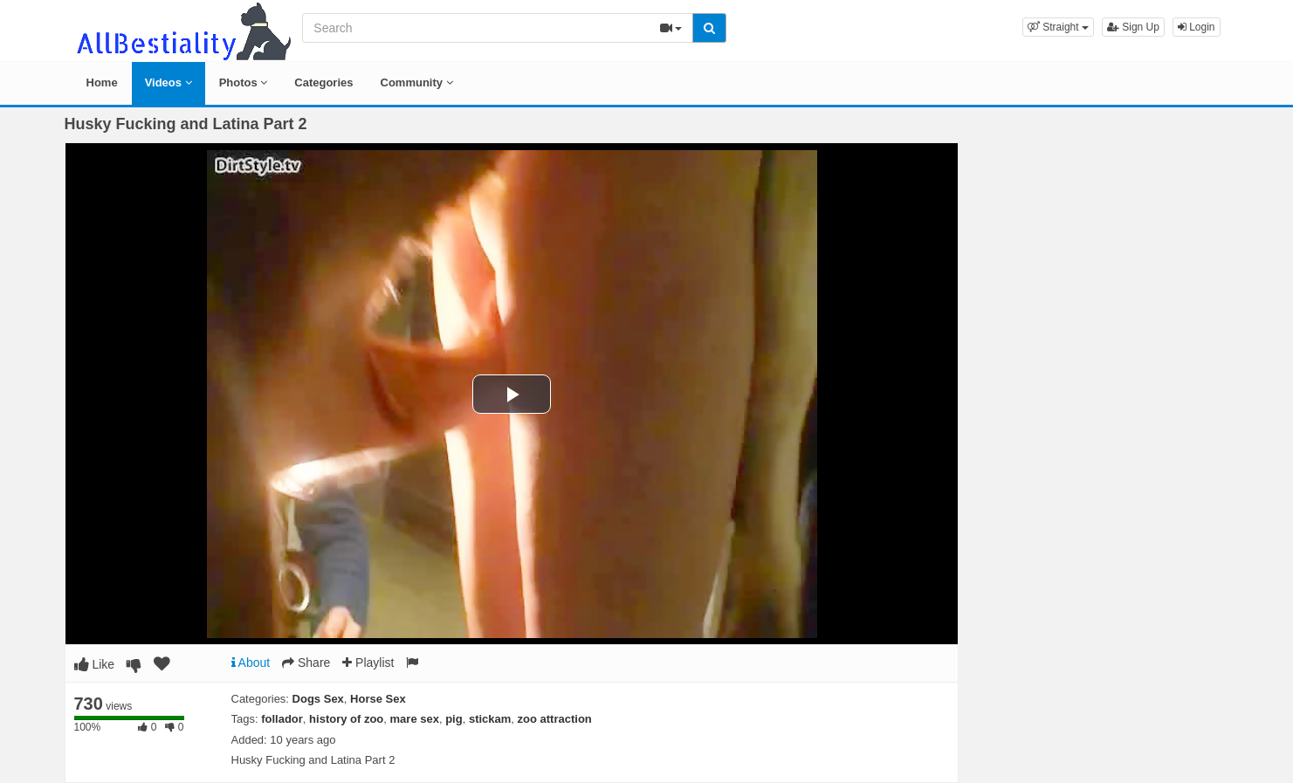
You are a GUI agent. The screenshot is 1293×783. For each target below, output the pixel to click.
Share (306, 663)
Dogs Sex (318, 698)
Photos (243, 82)
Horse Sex (378, 698)
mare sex (414, 718)
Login (1196, 27)
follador (282, 718)
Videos (168, 82)
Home (102, 82)
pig (454, 718)
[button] (1058, 27)
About (251, 663)
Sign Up (1133, 27)
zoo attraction (555, 718)
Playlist (368, 663)
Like (94, 664)
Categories (323, 82)
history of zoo (346, 718)
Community (417, 82)
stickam (490, 718)
